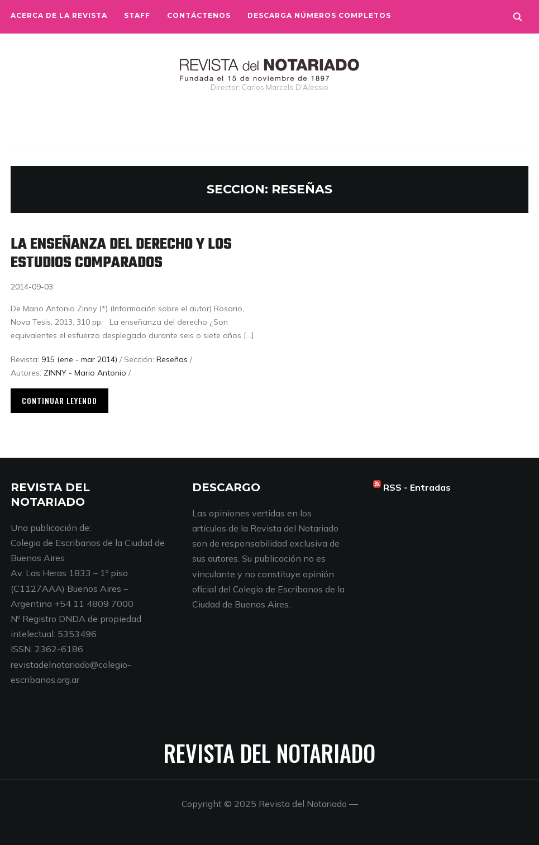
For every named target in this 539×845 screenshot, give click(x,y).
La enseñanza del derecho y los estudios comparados (121, 253)
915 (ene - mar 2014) (79, 359)
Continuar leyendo (59, 400)
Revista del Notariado (269, 753)
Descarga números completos (319, 15)
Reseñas (172, 359)
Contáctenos (199, 15)
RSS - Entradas (417, 487)
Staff (137, 15)
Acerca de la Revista (59, 15)
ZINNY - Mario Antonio (85, 373)
